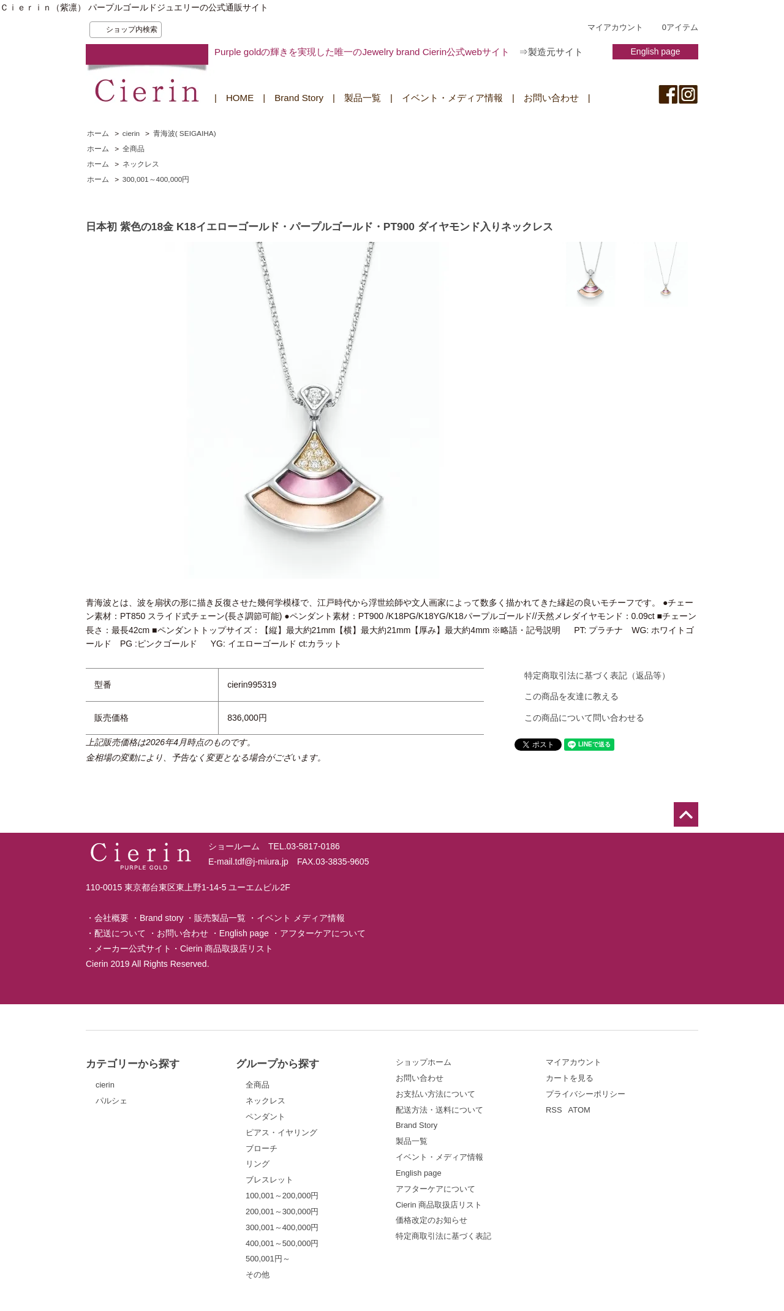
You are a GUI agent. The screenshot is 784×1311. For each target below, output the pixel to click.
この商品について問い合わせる (584, 718)
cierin (131, 133)
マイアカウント (615, 27)
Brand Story (298, 97)
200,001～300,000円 (282, 1211)
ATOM (579, 1109)
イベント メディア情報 (301, 918)
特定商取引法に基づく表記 (443, 1236)
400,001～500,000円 (282, 1243)
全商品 (134, 149)
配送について (120, 933)
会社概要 (111, 918)
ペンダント (265, 1116)
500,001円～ (268, 1258)
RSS (554, 1109)
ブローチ (261, 1148)
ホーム (98, 133)
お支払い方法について (435, 1094)
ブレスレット (269, 1179)
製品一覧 (362, 97)
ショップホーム (423, 1062)
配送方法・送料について (439, 1109)
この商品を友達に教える (571, 696)
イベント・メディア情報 (452, 97)
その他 (258, 1274)
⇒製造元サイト (551, 52)
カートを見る (570, 1078)
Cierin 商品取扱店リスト (226, 948)
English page (655, 51)
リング (258, 1163)
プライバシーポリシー (585, 1094)
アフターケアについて (323, 933)
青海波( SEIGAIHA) (184, 133)
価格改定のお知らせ (431, 1220)
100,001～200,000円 (282, 1195)
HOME (240, 97)
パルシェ (111, 1100)
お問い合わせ (551, 97)
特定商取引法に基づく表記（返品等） (597, 675)
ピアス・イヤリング (281, 1132)
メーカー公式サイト (133, 948)
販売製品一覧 (220, 918)
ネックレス (141, 164)
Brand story (162, 918)
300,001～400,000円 (156, 179)
